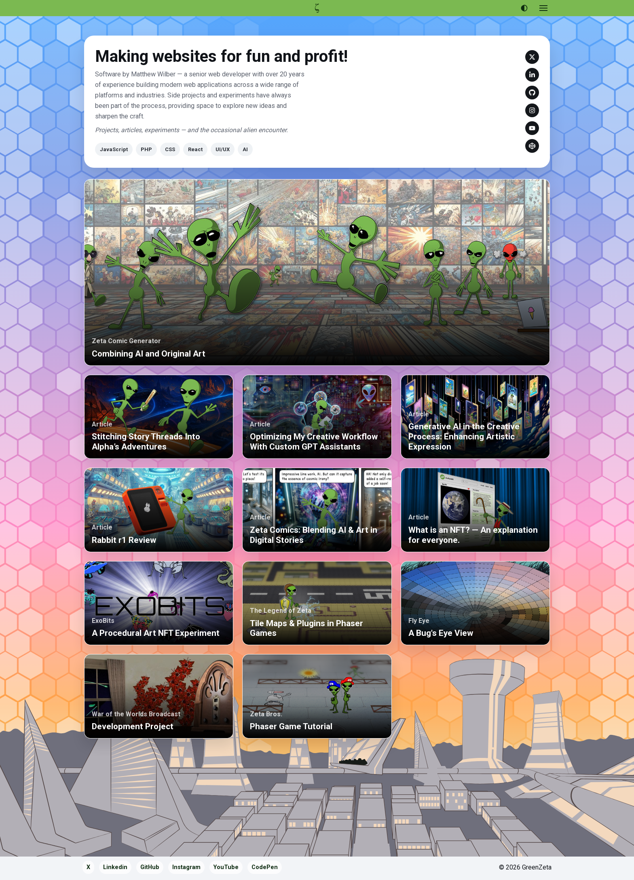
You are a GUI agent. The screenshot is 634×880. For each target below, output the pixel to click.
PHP (146, 149)
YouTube (532, 128)
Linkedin (532, 75)
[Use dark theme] (524, 8)
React (195, 149)
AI (245, 149)
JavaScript (114, 149)
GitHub (532, 92)
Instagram (532, 110)
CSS (170, 149)
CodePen (532, 146)
